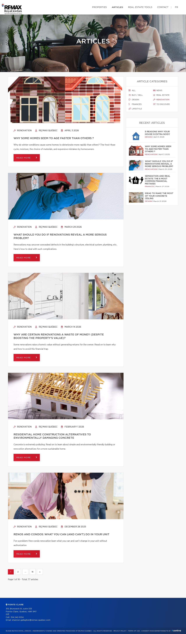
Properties (99, 7)
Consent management (151, 631)
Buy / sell (136, 95)
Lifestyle (135, 109)
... (25, 572)
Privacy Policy (119, 631)
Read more (24, 158)
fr (176, 7)
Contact (162, 7)
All (132, 90)
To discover (161, 104)
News (157, 90)
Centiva (176, 631)
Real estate (161, 95)
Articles (117, 7)
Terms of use (134, 631)
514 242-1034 (17, 617)
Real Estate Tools (140, 7)
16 (33, 572)
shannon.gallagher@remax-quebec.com (31, 620)
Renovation (23, 131)
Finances (135, 104)
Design (134, 100)
